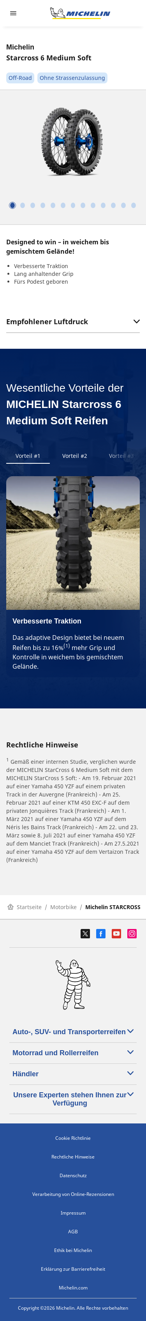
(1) (66, 645)
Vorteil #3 (121, 455)
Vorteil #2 (74, 455)
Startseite (24, 907)
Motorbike (63, 907)
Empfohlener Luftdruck (73, 321)
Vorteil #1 (28, 455)
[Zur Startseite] (80, 13)
